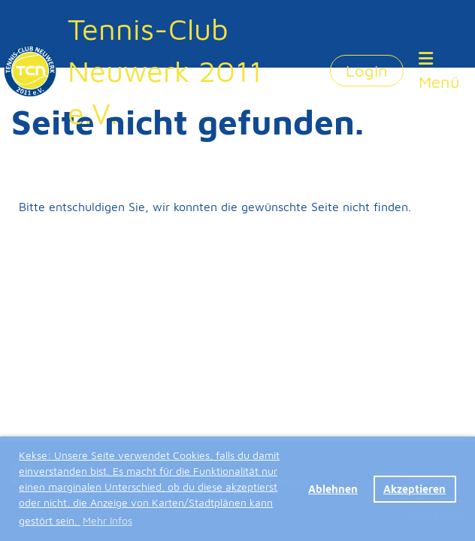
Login (367, 70)
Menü (439, 71)
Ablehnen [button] (333, 488)
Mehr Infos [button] (107, 520)
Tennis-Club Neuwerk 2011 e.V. (165, 70)
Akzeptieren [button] (414, 488)
